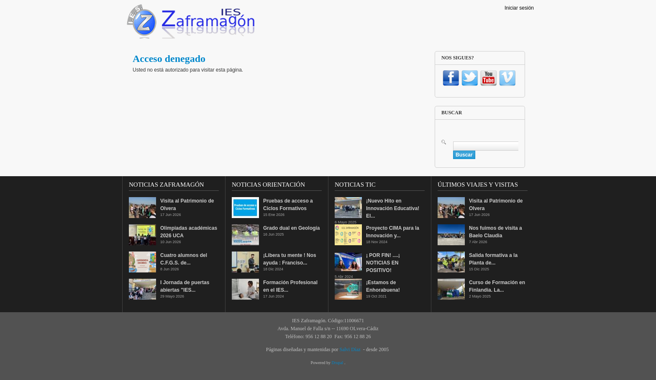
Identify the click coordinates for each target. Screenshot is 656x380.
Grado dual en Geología (291, 228)
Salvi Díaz (349, 349)
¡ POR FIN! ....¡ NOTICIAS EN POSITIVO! (383, 262)
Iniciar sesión (519, 8)
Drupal (338, 362)
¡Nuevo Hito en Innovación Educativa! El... (392, 208)
